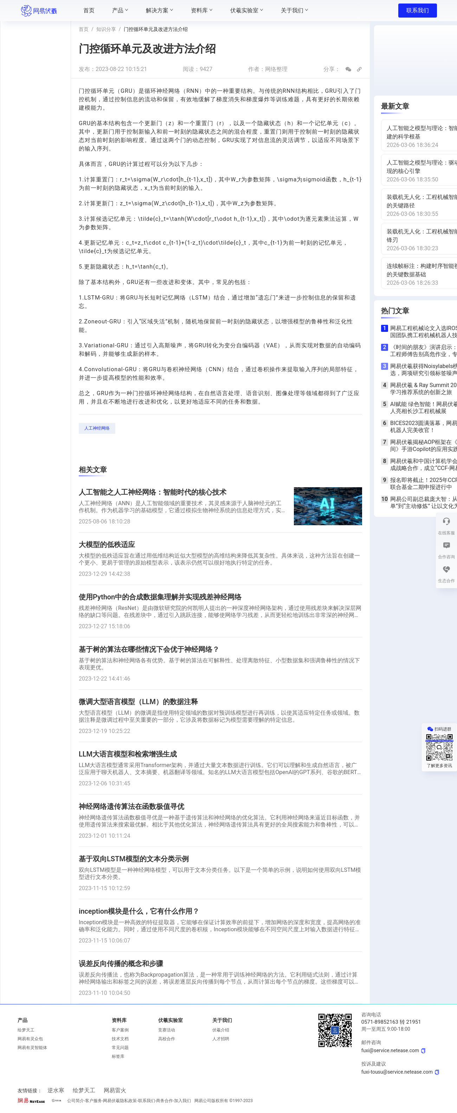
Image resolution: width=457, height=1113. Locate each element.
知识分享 (106, 29)
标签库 (118, 1056)
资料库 (119, 1020)
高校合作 (166, 1038)
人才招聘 (220, 1038)
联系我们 (417, 10)
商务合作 (164, 1100)
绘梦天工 (26, 1030)
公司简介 (75, 1100)
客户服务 (93, 1100)
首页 (84, 29)
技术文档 (120, 1038)
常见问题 (120, 1047)
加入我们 (182, 1100)
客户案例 (120, 1030)
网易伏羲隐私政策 (120, 1100)
